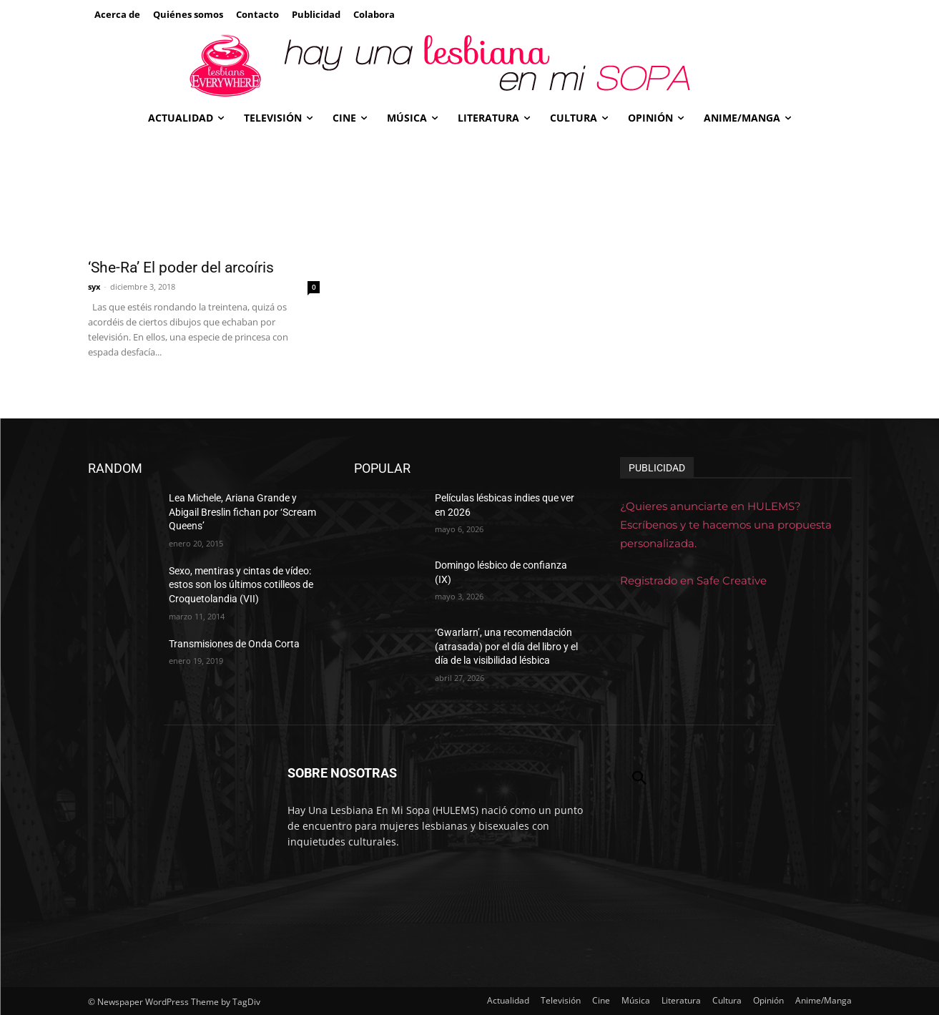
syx (94, 286)
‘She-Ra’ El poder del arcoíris (181, 267)
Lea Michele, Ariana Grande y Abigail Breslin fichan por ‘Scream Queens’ (242, 511)
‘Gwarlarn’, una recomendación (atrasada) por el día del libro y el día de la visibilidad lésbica (506, 646)
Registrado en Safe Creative (693, 580)
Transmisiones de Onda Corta (234, 643)
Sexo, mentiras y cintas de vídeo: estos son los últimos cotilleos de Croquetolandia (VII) (241, 584)
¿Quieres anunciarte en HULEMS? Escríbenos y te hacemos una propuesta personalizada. (726, 524)
